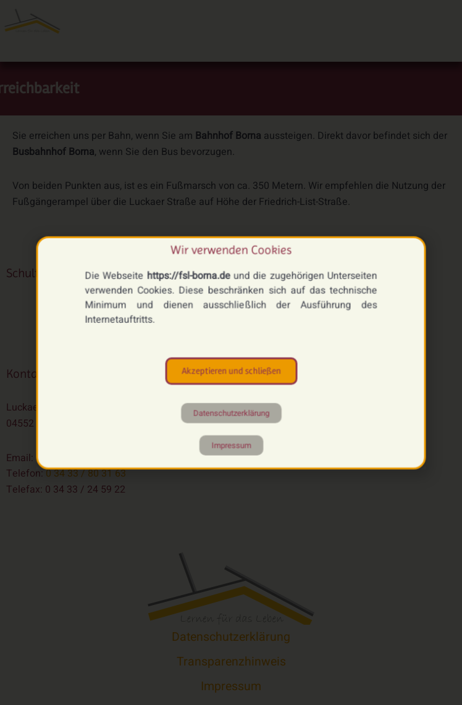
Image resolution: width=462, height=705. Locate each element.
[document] (231, 352)
